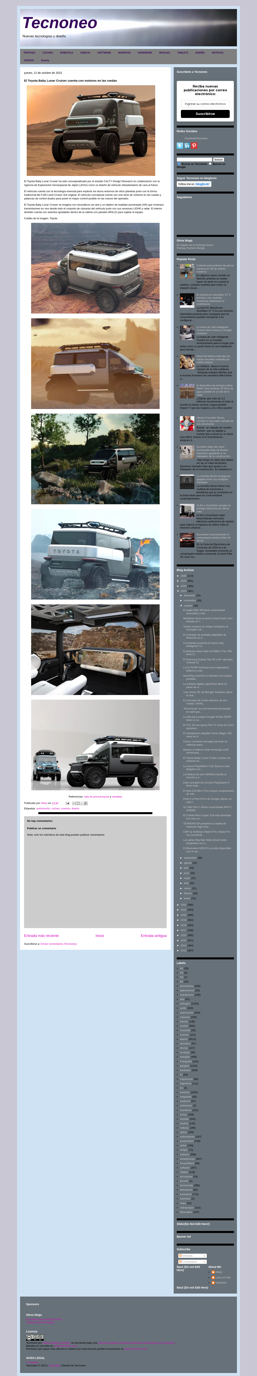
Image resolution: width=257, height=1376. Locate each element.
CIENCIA (85, 52)
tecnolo (184, 1180)
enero (187, 898)
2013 (184, 950)
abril (186, 883)
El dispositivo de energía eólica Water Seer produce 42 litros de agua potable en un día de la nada (214, 390)
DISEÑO (200, 52)
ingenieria (185, 1083)
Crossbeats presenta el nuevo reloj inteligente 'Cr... (203, 644)
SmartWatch (187, 1163)
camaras (185, 1017)
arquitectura (187, 994)
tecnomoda (186, 1185)
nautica (184, 1123)
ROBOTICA (66, 52)
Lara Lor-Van (223, 1277)
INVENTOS (124, 52)
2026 (184, 575)
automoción (43, 808)
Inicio (100, 936)
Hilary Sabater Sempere (56, 1342)
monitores (185, 1110)
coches (55, 808)
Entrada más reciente (41, 936)
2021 (184, 909)
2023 (184, 591)
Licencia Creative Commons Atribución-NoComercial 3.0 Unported (136, 1342)
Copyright (54, 1365)
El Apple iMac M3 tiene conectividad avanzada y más (204, 612)
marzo (187, 888)
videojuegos (187, 1207)
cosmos (65, 808)
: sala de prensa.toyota (96, 796)
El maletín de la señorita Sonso (44, 1319)
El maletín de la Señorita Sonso (195, 245)
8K (181, 981)
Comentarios (188, 1261)
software (185, 1167)
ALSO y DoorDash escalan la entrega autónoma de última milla (213, 508)
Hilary (219, 1272)
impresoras (186, 1079)
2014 (184, 945)
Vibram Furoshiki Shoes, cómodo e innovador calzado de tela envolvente (214, 420)
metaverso (186, 1105)
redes (183, 1145)
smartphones (187, 1158)
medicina (185, 1101)
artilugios (185, 1003)
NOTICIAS (217, 52)
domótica (185, 1043)
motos (183, 1114)
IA (181, 1074)
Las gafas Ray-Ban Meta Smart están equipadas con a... (205, 841)
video (183, 1203)
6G (181, 977)
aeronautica (187, 985)
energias (185, 1056)
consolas (185, 1030)
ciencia (184, 1021)
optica (183, 1132)
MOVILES (164, 52)
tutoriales (185, 1198)
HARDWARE (145, 52)
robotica (184, 1154)
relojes (184, 1149)
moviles (184, 1118)
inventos (185, 1092)
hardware (185, 1070)
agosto (188, 862)
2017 (184, 930)
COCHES (48, 52)
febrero (188, 893)
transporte (186, 1194)
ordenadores (187, 1136)
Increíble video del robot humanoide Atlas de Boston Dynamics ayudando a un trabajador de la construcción (213, 451)
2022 (184, 904)
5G (181, 972)
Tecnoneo (59, 22)
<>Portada (32, 1362)
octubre (188, 605)
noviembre (190, 600)
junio (186, 873)
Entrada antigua (154, 936)
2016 (184, 935)
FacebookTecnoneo (196, 138)
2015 (184, 940)
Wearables (186, 1212)
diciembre (189, 595)
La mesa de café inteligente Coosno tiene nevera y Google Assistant (214, 330)
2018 (184, 925)
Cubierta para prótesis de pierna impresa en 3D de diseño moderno (215, 268)
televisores (186, 1189)
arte (182, 999)
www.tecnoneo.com (65, 1345)
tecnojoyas (186, 1176)
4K (181, 968)
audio (183, 1008)
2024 (184, 586)
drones (184, 1047)
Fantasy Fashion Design (191, 248)
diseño (75, 808)
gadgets (184, 1065)
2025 (184, 580)
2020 (184, 914)
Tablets (184, 1172)
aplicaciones (187, 990)
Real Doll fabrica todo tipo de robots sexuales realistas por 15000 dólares (213, 359)
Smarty (45, 60)
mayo (187, 878)
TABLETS (182, 52)
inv (181, 1087)
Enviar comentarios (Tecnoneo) (59, 943)
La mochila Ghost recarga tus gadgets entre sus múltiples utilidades (213, 479)
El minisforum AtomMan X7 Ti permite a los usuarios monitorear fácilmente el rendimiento (213, 299)
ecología (185, 1052)
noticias (184, 1127)
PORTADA (29, 52)
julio (186, 867)
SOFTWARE (104, 52)
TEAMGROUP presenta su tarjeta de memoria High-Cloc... (204, 825)
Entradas (186, 1255)
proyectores (187, 1141)
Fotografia (186, 1061)
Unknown (221, 1282)
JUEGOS (29, 60)
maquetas (185, 1096)
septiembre (190, 857)
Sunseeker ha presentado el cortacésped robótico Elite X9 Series (213, 537)
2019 (184, 919)
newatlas (117, 796)
